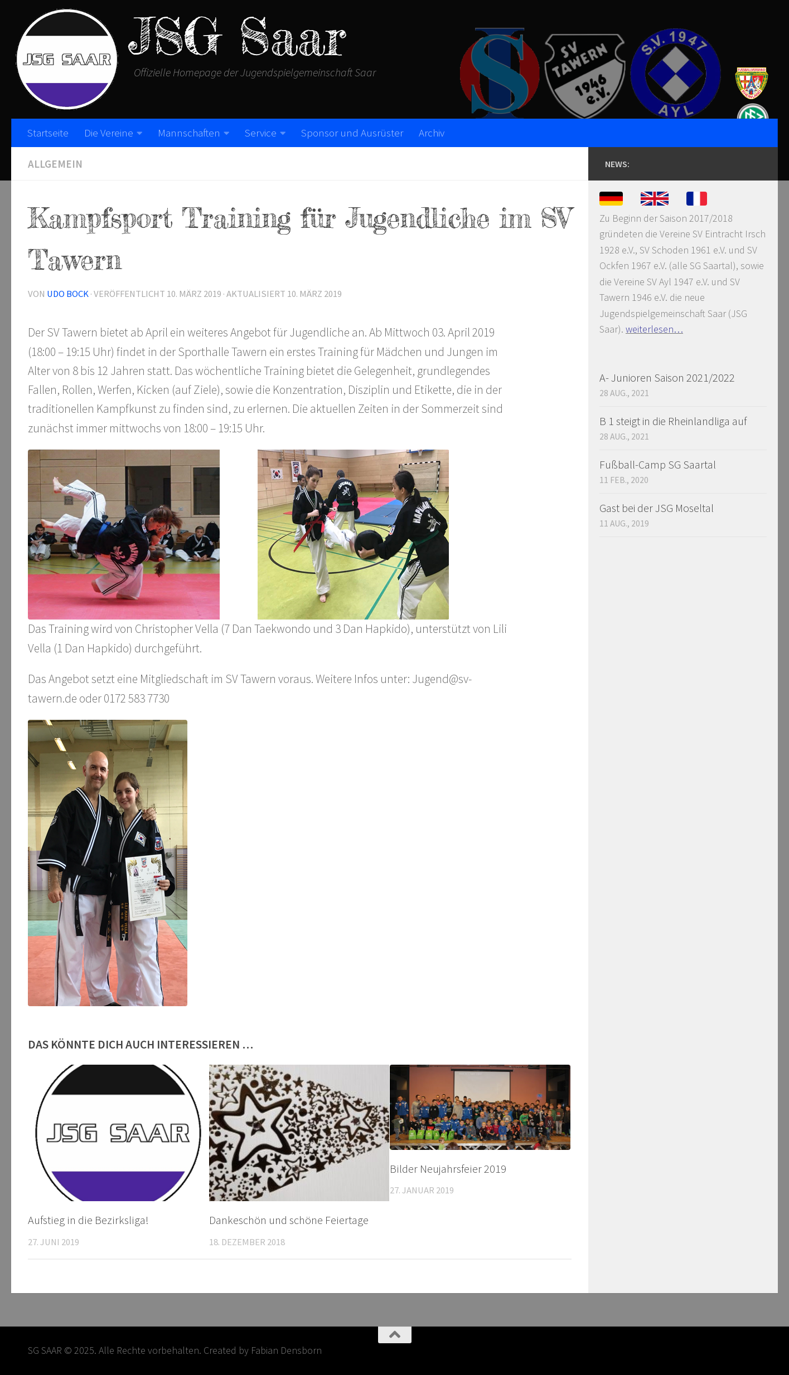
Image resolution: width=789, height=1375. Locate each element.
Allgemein (55, 163)
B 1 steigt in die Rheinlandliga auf (673, 421)
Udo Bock (68, 294)
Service (261, 132)
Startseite (48, 132)
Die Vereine (108, 132)
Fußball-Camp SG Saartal (657, 464)
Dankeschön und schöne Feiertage (289, 1220)
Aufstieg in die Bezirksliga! (88, 1220)
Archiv (431, 132)
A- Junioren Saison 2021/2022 (667, 377)
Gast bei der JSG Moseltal (656, 508)
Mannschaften (189, 132)
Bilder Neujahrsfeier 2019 (448, 1169)
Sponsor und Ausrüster (352, 132)
